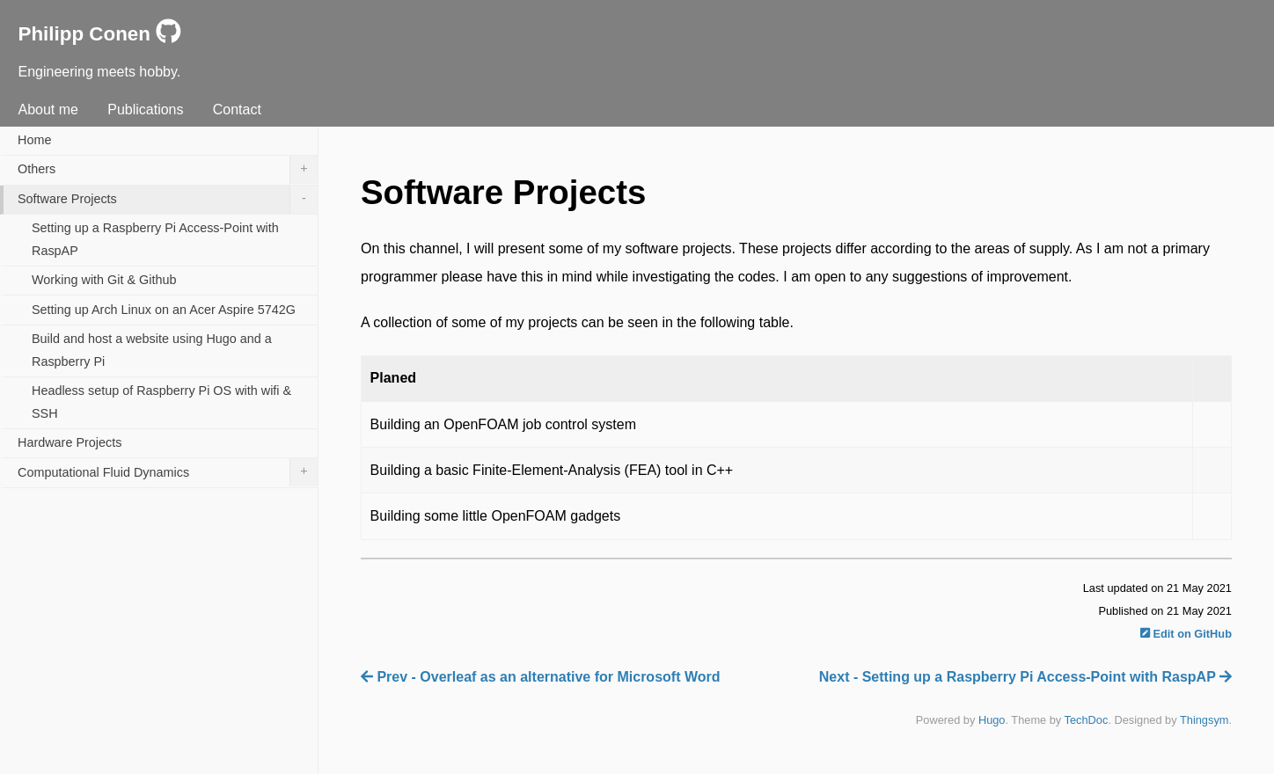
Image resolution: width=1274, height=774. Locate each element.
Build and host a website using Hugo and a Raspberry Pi (152, 350)
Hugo (992, 720)
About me (47, 109)
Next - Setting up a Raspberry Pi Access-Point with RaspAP (1025, 676)
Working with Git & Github (104, 280)
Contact (237, 109)
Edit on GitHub (1186, 633)
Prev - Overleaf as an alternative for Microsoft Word (541, 676)
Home (34, 140)
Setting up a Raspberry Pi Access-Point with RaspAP (155, 239)
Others (168, 170)
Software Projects (168, 200)
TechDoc (1087, 720)
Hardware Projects (69, 442)
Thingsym (1204, 720)
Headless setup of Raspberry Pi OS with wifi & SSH (161, 401)
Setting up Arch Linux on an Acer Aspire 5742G (164, 310)
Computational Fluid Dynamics (168, 472)
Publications (145, 109)
